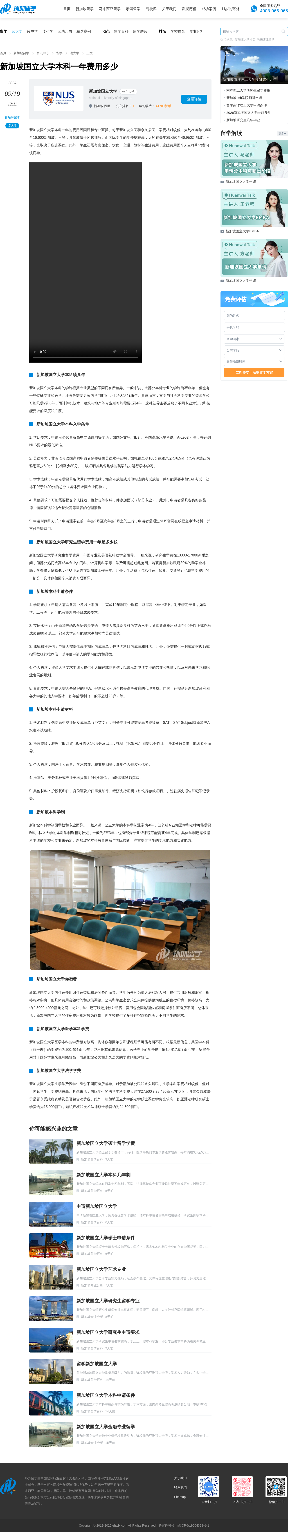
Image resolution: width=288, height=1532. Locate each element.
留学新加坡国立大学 (96, 1363)
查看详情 (194, 99)
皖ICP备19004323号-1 (193, 1525)
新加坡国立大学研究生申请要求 (108, 1332)
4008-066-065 (274, 10)
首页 (66, 9)
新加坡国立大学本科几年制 (103, 1174)
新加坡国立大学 (103, 91)
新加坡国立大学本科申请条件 (105, 1395)
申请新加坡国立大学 (96, 1206)
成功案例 (209, 9)
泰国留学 (133, 9)
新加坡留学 (85, 9)
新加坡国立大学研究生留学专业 (108, 1300)
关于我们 (169, 9)
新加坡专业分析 (92, 1285)
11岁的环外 (230, 9)
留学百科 (121, 31)
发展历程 (189, 9)
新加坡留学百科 (92, 1159)
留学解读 (140, 31)
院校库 (151, 9)
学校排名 (178, 31)
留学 (59, 53)
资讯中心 (42, 53)
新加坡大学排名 (245, 39)
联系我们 (180, 1487)
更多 (282, 133)
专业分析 (196, 31)
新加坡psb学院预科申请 (244, 98)
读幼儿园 (65, 31)
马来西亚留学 (110, 9)
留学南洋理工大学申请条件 (246, 105)
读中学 (32, 31)
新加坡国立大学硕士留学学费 (105, 1143)
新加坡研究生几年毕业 (243, 120)
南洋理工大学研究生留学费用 (248, 90)
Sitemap (180, 1497)
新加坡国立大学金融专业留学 (105, 1426)
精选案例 (83, 31)
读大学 (17, 31)
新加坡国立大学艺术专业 (101, 1269)
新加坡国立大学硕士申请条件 (105, 1237)
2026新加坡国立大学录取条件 (248, 112)
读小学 (47, 31)
